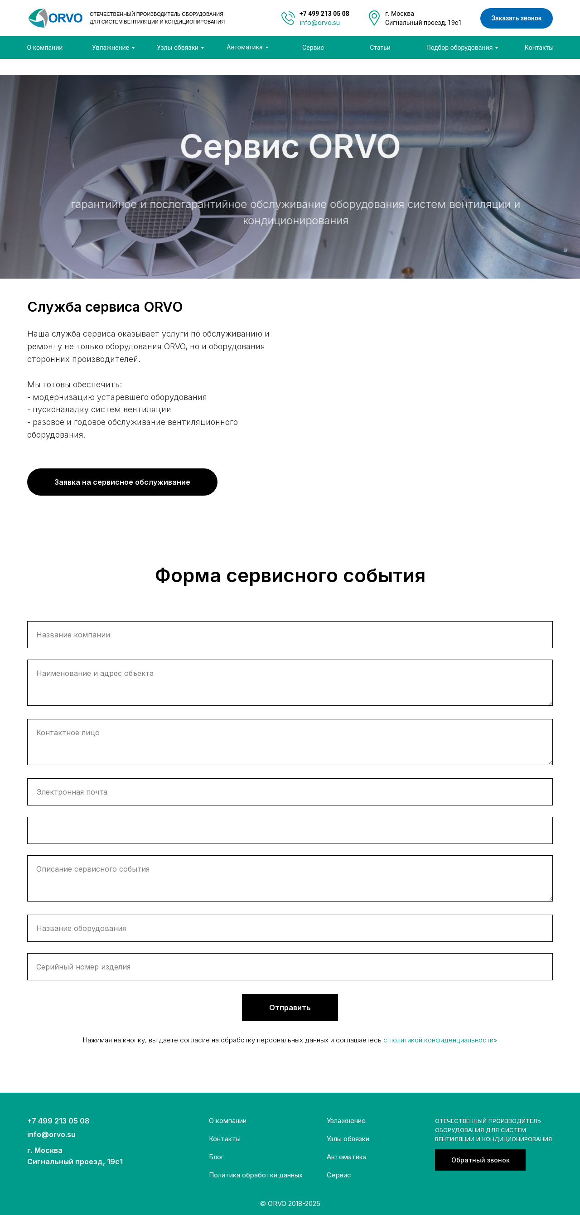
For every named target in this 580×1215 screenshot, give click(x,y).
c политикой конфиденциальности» (440, 1040)
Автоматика (347, 1156)
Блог (216, 1156)
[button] (480, 1160)
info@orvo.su (320, 22)
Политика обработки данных (256, 1175)
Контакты (225, 1138)
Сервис (339, 1175)
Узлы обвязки (348, 1138)
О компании (227, 1120)
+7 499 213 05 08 (58, 1120)
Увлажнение (346, 1120)
